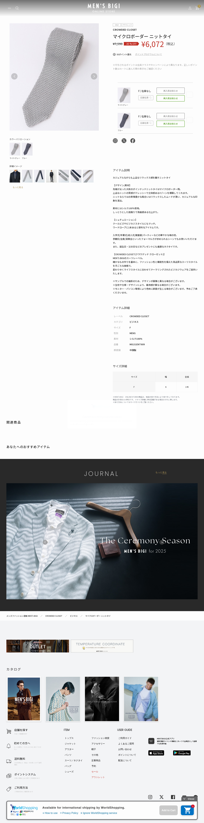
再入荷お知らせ (170, 90)
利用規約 (27, 813)
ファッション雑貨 (100, 738)
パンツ (68, 754)
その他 (94, 754)
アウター (69, 749)
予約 (93, 766)
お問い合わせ (125, 749)
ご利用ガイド (125, 738)
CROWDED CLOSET (125, 30)
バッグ (68, 766)
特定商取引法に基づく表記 (47, 813)
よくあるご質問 (126, 743)
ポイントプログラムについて (148, 54)
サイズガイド (135, 402)
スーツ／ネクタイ (74, 760)
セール (94, 771)
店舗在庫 (145, 97)
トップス (69, 738)
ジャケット (70, 743)
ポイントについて (127, 754)
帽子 (93, 749)
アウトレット (98, 777)
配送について (125, 760)
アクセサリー (98, 743)
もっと (161, 472)
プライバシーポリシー (74, 813)
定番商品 (95, 760)
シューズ (69, 771)
